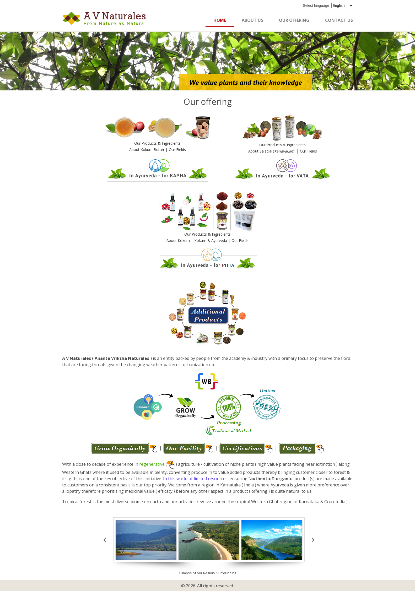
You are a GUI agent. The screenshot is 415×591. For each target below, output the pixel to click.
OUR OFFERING (294, 20)
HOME (219, 20)
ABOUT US (252, 20)
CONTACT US (339, 20)
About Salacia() (272, 151)
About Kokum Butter (147, 149)
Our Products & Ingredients (157, 143)
